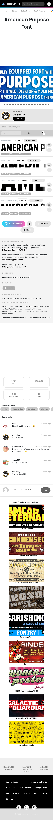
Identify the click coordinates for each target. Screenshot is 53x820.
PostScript (30, 140)
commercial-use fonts (27, 770)
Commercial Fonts (39, 782)
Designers (44, 770)
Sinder (26, 664)
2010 (13, 381)
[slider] (29, 133)
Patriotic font (30, 306)
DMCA (44, 793)
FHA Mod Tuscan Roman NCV (26, 583)
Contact (19, 119)
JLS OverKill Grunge (27, 610)
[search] (33, 4)
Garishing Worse (26, 637)
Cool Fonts (10, 788)
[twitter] (26, 807)
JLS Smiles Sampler (26, 745)
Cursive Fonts (25, 788)
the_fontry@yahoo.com (12, 259)
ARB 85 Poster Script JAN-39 (26, 691)
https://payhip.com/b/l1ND (13, 250)
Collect (42, 223)
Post (46, 490)
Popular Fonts (12, 782)
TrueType (17, 140)
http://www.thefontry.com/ (14, 267)
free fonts (9, 770)
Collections (25, 11)
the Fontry (19, 114)
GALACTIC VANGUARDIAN (26, 718)
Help (8, 793)
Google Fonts (41, 788)
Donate (9, 288)
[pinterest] (34, 807)
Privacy (27, 793)
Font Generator (40, 11)
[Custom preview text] (11, 133)
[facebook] (18, 807)
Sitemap (9, 799)
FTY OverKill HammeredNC (26, 556)
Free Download (14, 223)
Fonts (6, 11)
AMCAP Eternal (26, 529)
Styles (14, 11)
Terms (35, 793)
